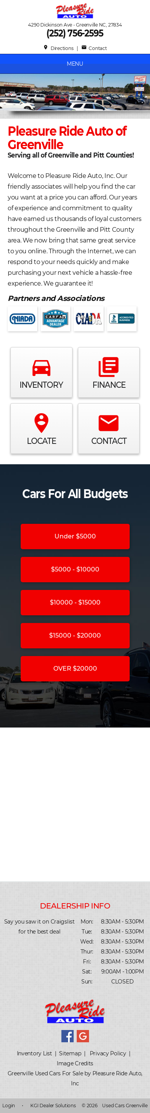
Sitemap (70, 1053)
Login (8, 1105)
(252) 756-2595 (75, 33)
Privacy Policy (108, 1053)
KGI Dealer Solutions (53, 1105)
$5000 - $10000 (75, 569)
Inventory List (34, 1053)
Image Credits (75, 1063)
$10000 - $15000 (75, 602)
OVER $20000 (75, 668)
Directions (58, 48)
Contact (94, 48)
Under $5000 (75, 536)
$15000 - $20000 (75, 635)
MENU (75, 63)
